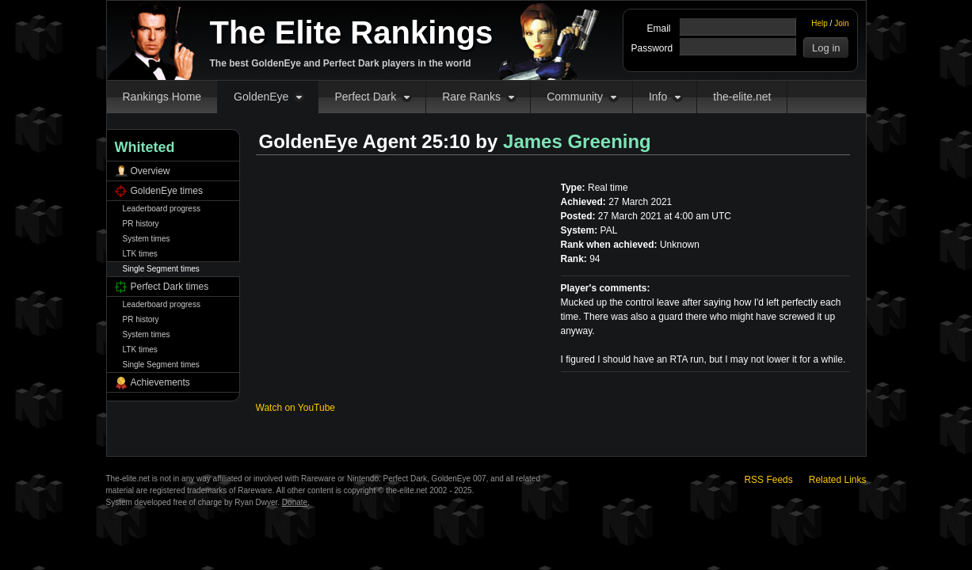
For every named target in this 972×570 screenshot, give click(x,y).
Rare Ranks (471, 96)
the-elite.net (742, 96)
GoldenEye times (167, 190)
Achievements (160, 382)
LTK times (140, 253)
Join (841, 23)
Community (575, 96)
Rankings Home (162, 96)
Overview (150, 171)
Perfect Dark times (170, 286)
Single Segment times (161, 268)
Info (658, 96)
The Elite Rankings (352, 32)
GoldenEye (261, 96)
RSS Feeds (768, 479)
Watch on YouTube (296, 407)
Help (819, 23)
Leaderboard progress (161, 208)
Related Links (838, 479)
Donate (294, 502)
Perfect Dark (365, 96)
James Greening (577, 141)
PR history (141, 223)
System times (146, 238)
